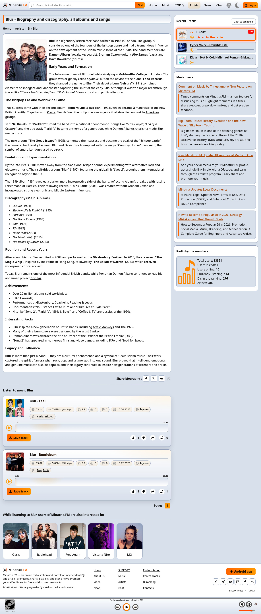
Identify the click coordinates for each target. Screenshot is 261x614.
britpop (107, 45)
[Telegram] (223, 581)
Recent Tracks (151, 576)
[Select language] (229, 5)
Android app (241, 571)
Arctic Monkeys (103, 327)
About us (99, 576)
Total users (204, 260)
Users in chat (206, 265)
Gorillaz (36, 278)
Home (153, 5)
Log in (250, 5)
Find (140, 5)
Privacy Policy (236, 590)
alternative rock (143, 165)
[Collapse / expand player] (254, 603)
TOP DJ (180, 5)
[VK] (252, 581)
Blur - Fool (37, 401)
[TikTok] (216, 581)
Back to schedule (243, 21)
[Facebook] (245, 581)
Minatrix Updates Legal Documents (202, 189)
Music (166, 5)
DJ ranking (149, 582)
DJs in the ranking (209, 278)
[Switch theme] (237, 5)
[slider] (91, 428)
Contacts (148, 588)
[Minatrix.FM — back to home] (15, 5)
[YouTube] (230, 581)
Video (97, 582)
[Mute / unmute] (242, 604)
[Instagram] (238, 581)
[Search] (87, 5)
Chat (219, 5)
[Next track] (135, 607)
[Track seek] (225, 50)
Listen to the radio (209, 37)
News (207, 5)
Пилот (201, 32)
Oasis (51, 112)
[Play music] (126, 607)
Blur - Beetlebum (43, 454)
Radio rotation (151, 570)
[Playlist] (249, 604)
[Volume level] (247, 610)
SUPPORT (124, 570)
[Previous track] (118, 607)
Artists (194, 5)
